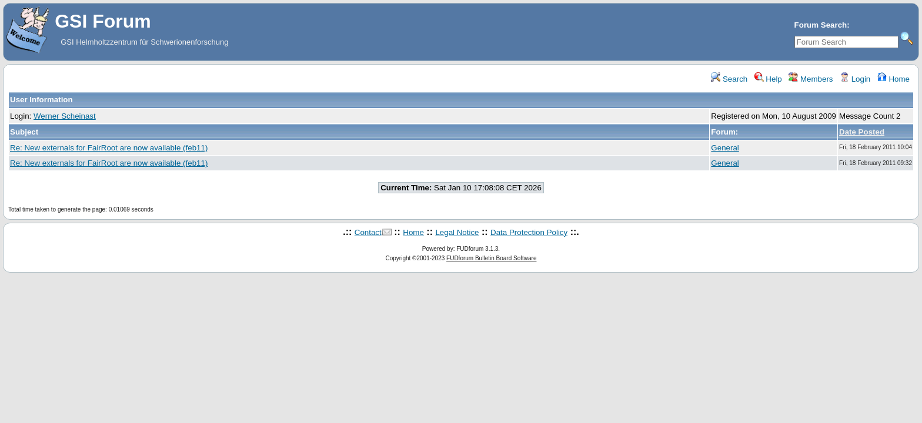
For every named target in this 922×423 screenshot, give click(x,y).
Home (893, 79)
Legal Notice (457, 232)
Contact (368, 232)
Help (768, 79)
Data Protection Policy (528, 232)
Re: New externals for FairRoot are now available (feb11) (109, 147)
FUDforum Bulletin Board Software (491, 258)
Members (811, 79)
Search (729, 79)
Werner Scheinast (65, 116)
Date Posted (861, 131)
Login (855, 79)
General (725, 147)
